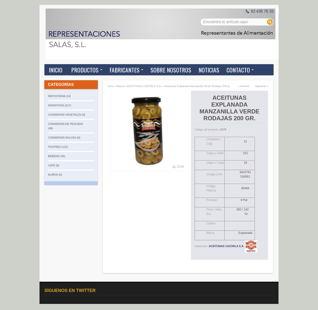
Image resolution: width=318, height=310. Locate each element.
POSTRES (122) (58, 146)
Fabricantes (124, 69)
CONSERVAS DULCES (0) (64, 137)
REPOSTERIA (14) (59, 96)
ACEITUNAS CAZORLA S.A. (144, 86)
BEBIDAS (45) (56, 156)
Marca (120, 86)
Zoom (180, 166)
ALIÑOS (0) (55, 174)
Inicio (55, 69)
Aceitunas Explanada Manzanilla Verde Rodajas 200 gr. (197, 86)
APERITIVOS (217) (59, 105)
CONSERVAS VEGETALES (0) (66, 114)
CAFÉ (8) (53, 165)
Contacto (238, 69)
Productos (85, 69)
